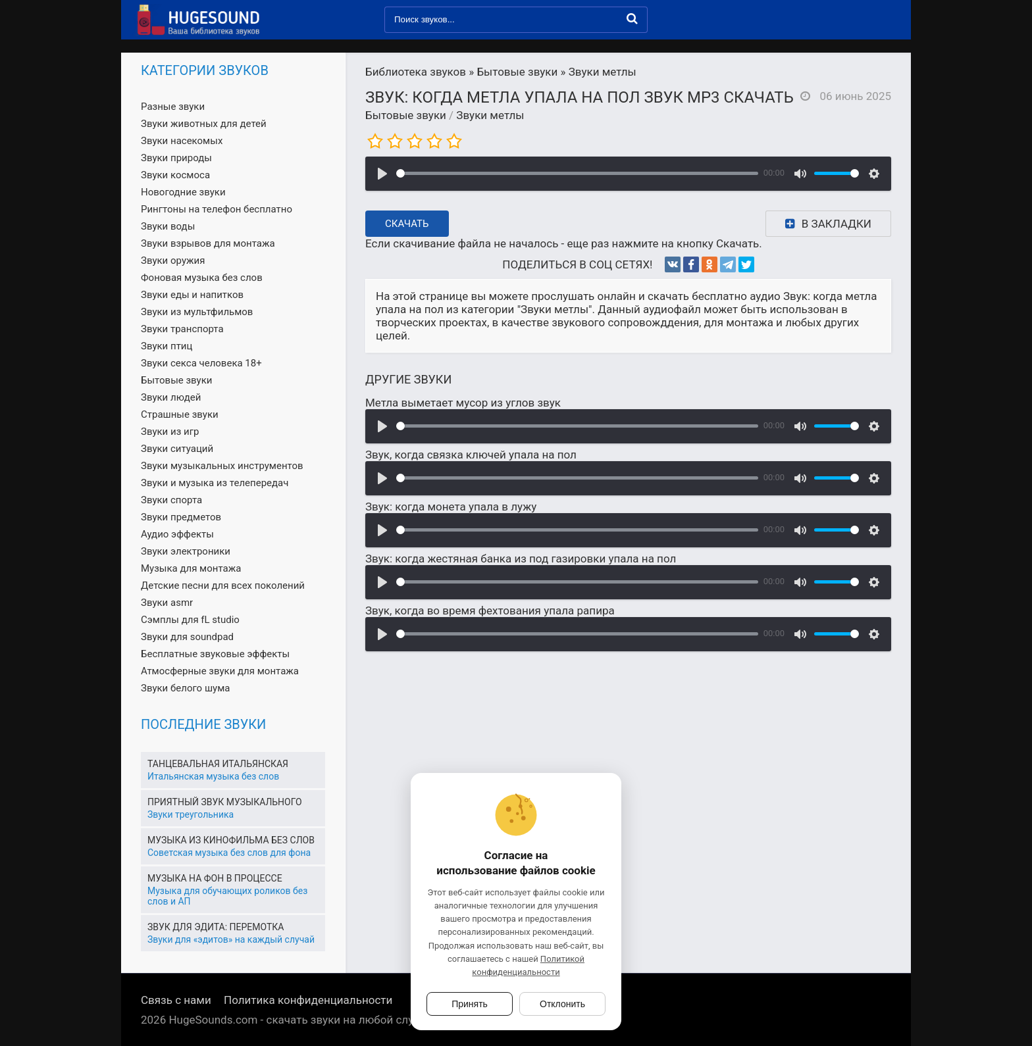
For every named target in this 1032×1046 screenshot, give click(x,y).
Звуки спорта (171, 500)
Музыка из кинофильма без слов (231, 840)
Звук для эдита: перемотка (215, 927)
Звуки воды (168, 226)
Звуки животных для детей (204, 124)
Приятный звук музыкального (224, 802)
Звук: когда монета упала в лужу (450, 506)
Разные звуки (173, 106)
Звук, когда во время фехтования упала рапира (490, 610)
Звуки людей (171, 397)
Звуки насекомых (181, 141)
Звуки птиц (166, 346)
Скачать (407, 224)
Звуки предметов (181, 517)
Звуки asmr (167, 603)
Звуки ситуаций (177, 449)
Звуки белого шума (185, 688)
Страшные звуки (180, 414)
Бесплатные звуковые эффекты (215, 654)
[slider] (577, 173)
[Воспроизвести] (382, 173)
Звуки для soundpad (187, 637)
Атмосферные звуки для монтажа (220, 671)
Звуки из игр (170, 431)
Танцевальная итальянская (217, 764)
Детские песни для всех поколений (223, 585)
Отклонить (562, 1004)
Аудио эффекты (177, 534)
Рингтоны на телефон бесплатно (216, 209)
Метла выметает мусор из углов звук (463, 402)
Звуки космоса (175, 175)
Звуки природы (176, 158)
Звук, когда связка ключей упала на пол (471, 454)
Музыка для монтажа (191, 568)
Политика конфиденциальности (308, 1000)
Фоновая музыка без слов (202, 278)
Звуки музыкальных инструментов (222, 466)
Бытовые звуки (405, 115)
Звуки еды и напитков (192, 295)
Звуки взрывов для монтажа (208, 243)
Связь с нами (176, 1000)
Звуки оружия (173, 260)
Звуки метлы (490, 115)
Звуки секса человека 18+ (201, 363)
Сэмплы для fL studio (190, 620)
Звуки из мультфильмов (197, 312)
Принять (470, 1004)
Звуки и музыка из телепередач (214, 483)
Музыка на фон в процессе (214, 878)
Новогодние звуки (183, 192)
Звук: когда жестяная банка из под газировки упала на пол (520, 558)
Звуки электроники (185, 551)
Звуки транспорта (182, 329)
